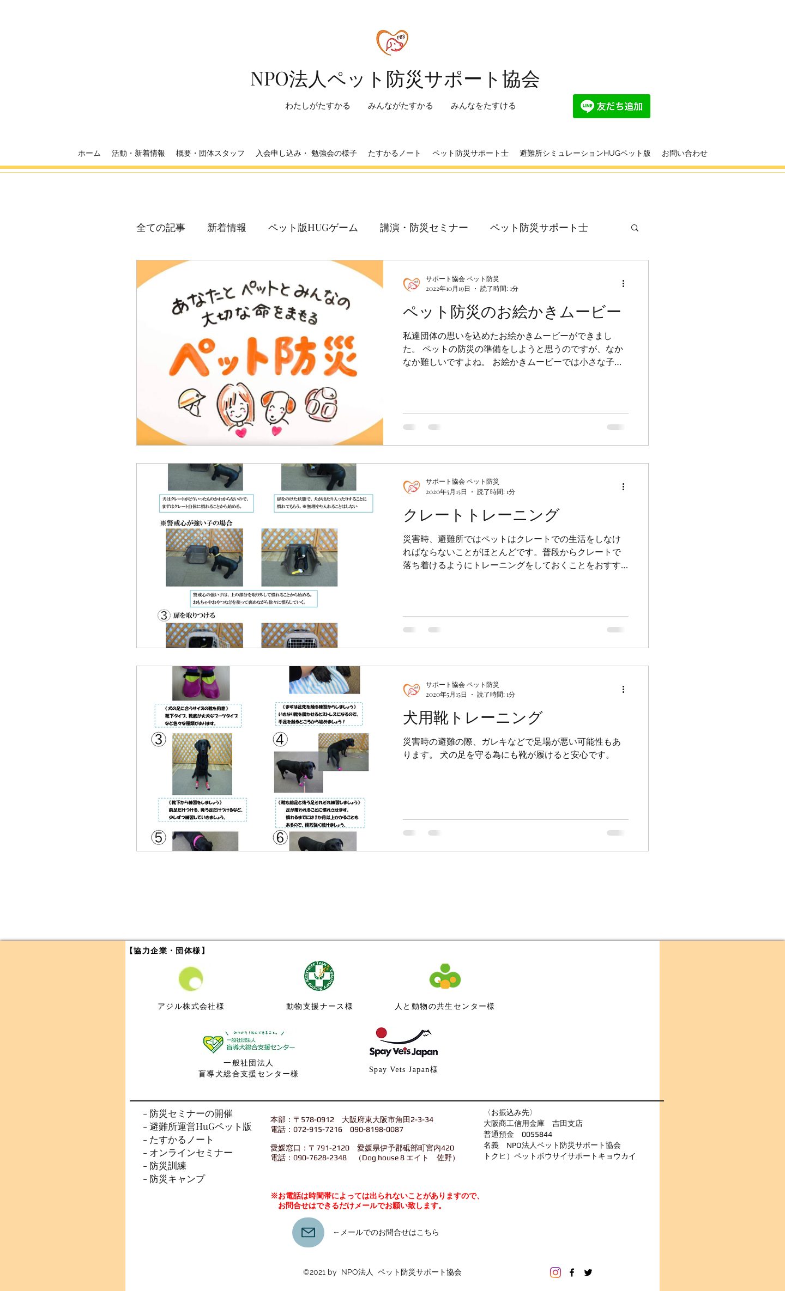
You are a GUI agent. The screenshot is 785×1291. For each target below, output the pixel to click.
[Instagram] (555, 1272)
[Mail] (308, 1232)
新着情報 (226, 227)
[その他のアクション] (626, 283)
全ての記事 (160, 227)
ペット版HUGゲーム (313, 227)
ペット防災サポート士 (539, 227)
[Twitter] (588, 1272)
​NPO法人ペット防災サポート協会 (395, 77)
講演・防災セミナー (424, 227)
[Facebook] (571, 1272)
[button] (635, 228)
